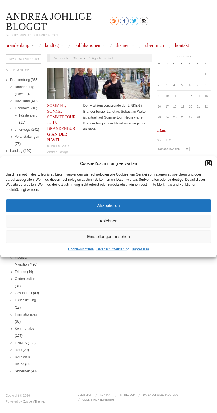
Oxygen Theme (33, 401)
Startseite (79, 58)
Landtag (52, 45)
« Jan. (161, 131)
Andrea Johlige (57, 152)
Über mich (154, 45)
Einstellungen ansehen (108, 236)
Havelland (22, 101)
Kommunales (24, 329)
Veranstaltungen (27, 137)
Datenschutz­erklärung (112, 249)
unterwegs (22, 130)
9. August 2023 (58, 145)
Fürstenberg (28, 115)
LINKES (21, 343)
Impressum (140, 249)
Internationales (26, 314)
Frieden (20, 272)
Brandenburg (18, 45)
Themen (122, 45)
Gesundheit (23, 293)
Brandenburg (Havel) (116, 71)
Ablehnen (108, 220)
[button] (208, 163)
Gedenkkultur (25, 279)
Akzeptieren (108, 205)
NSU (18, 350)
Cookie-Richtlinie (81, 249)
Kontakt (182, 45)
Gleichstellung (25, 300)
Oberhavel (22, 108)
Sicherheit (22, 371)
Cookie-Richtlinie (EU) (98, 399)
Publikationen (87, 45)
